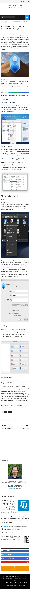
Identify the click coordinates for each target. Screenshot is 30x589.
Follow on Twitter (15, 554)
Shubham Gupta (21, 585)
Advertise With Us (23, 582)
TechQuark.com (14, 537)
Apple (6, 21)
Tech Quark (13, 576)
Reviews (10, 21)
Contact (16, 582)
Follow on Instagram (15, 558)
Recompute (4, 408)
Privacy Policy (6, 582)
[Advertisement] (15, 447)
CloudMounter (4, 80)
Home (2, 21)
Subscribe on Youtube (15, 562)
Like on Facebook (15, 550)
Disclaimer (12, 582)
